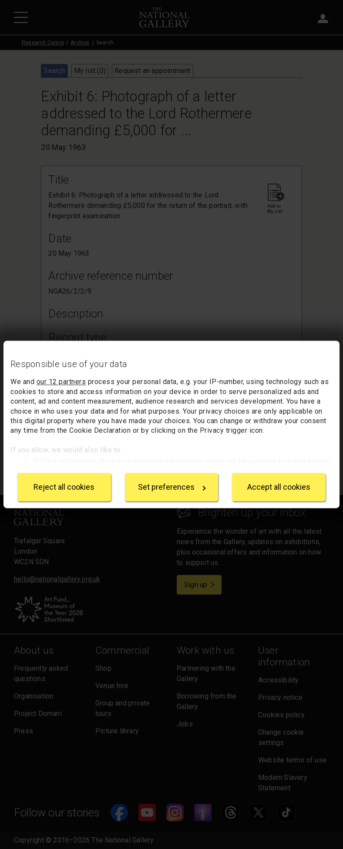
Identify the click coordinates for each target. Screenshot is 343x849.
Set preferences (172, 486)
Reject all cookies (64, 486)
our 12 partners (61, 382)
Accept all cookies (278, 486)
